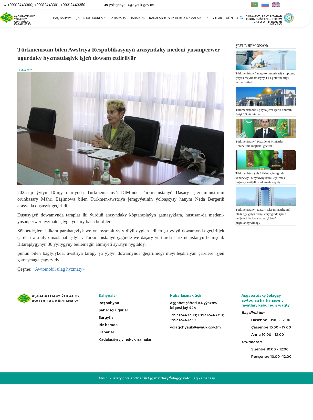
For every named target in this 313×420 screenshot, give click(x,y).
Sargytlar (213, 18)
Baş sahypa (62, 18)
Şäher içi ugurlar (89, 18)
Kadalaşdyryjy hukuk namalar (175, 18)
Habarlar (137, 18)
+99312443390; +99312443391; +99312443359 (46, 5)
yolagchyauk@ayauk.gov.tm (131, 5)
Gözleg (232, 18)
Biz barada (117, 18)
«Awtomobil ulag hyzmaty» (58, 269)
